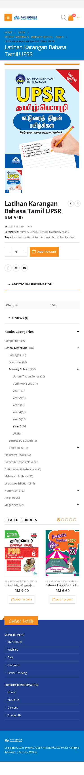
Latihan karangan (66, 237)
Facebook (8, 268)
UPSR (16, 433)
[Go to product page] (21, 553)
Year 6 (65, 231)
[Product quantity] (16, 252)
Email (24, 268)
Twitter (16, 268)
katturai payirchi (45, 237)
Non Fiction (11, 490)
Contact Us (14, 715)
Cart (10, 657)
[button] (8, 17)
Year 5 (17, 419)
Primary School (28, 231)
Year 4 (17, 412)
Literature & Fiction (16, 483)
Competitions (13, 341)
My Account (15, 641)
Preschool (15, 362)
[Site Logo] (25, 17)
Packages (15, 355)
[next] (77, 203)
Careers (13, 707)
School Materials (50, 231)
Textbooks (16, 448)
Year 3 (17, 405)
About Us (13, 700)
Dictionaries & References (21, 469)
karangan (17, 237)
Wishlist (13, 649)
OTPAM (32, 752)
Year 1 (17, 391)
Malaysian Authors (16, 476)
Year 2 (17, 398)
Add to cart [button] (23, 599)
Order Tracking (17, 673)
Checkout (13, 665)
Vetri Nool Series (23, 383)
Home (11, 692)
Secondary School (20, 441)
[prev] (71, 203)
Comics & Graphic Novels (20, 462)
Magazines (11, 505)
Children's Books (15, 455)
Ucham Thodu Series (26, 376)
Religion (9, 498)
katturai (29, 237)
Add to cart (47, 252)
